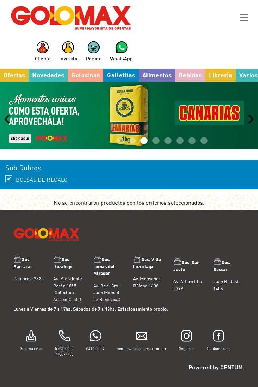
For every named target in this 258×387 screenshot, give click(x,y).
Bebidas (190, 75)
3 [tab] (144, 140)
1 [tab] (120, 140)
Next (249, 119)
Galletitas (121, 75)
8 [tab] (204, 140)
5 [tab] (168, 140)
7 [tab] (192, 140)
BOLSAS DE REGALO (36, 179)
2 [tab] (132, 140)
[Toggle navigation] (244, 17)
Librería (220, 75)
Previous (9, 119)
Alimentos (157, 75)
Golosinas (85, 75)
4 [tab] (156, 140)
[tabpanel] (129, 115)
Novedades (48, 75)
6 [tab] (180, 140)
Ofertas (14, 75)
